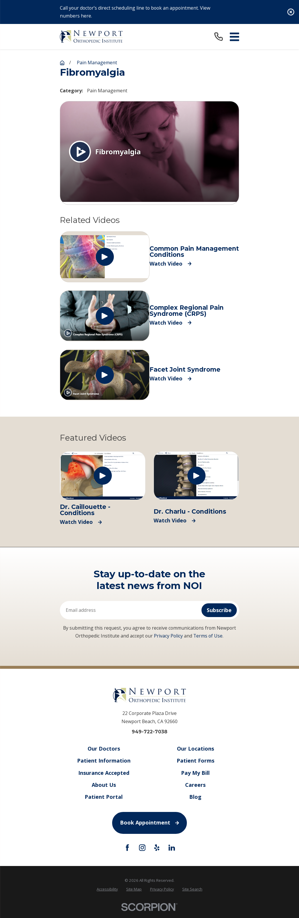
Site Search (192, 889)
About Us (103, 784)
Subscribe (219, 610)
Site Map (134, 889)
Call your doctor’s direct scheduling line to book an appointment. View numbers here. (135, 12)
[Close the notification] (290, 11)
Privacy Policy (168, 636)
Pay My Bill (195, 772)
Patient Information (103, 760)
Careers (195, 784)
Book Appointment (149, 822)
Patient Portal (104, 796)
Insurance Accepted (103, 772)
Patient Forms (195, 760)
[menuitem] (107, 889)
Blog (195, 796)
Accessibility (107, 889)
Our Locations (195, 748)
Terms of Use (207, 636)
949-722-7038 (149, 732)
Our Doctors (103, 748)
